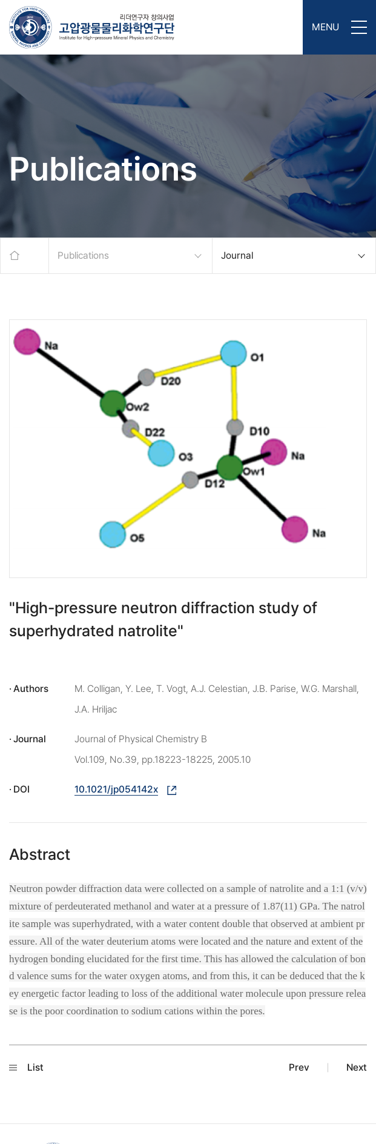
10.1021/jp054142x (116, 789)
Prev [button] (299, 1067)
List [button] (26, 1067)
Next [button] (356, 1067)
